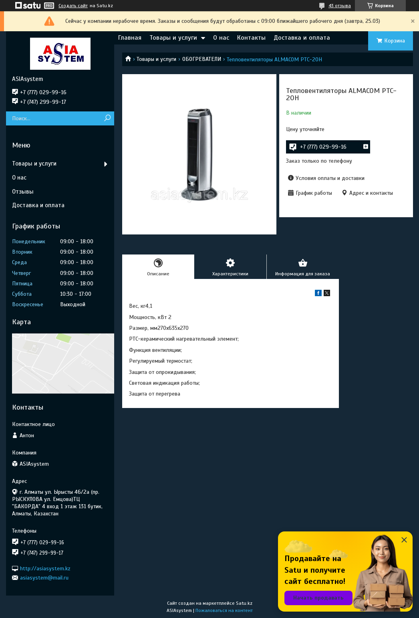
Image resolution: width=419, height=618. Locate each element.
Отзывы (23, 191)
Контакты (251, 38)
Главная (129, 38)
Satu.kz (244, 603)
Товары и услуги (173, 38)
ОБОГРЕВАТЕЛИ (201, 59)
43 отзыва (339, 5)
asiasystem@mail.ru (44, 577)
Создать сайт (73, 5)
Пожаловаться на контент (224, 610)
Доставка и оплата (302, 38)
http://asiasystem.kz (45, 568)
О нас (221, 38)
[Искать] (107, 118)
